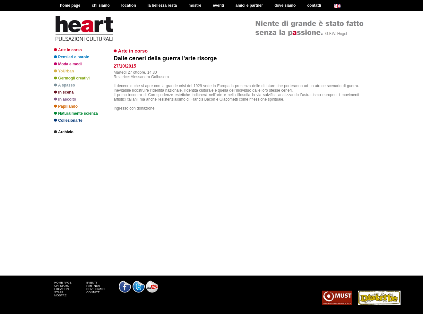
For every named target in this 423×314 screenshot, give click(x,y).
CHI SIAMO (61, 285)
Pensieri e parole (71, 57)
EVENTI (91, 282)
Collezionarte (68, 120)
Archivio (63, 132)
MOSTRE (60, 295)
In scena (63, 92)
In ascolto (65, 99)
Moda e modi (68, 64)
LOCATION (61, 289)
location (128, 5)
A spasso (64, 85)
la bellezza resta (162, 5)
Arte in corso (68, 50)
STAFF (58, 292)
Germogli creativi (72, 78)
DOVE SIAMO (95, 289)
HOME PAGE (63, 282)
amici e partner (249, 5)
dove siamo (285, 5)
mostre (194, 5)
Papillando (66, 106)
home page (70, 5)
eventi (218, 5)
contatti (314, 5)
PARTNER (93, 285)
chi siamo (100, 5)
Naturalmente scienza (76, 113)
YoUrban (64, 71)
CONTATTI (93, 292)
